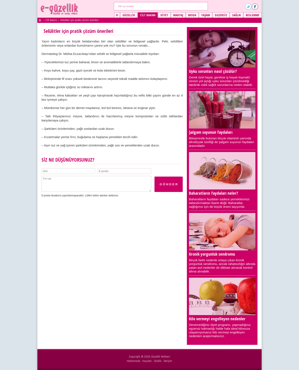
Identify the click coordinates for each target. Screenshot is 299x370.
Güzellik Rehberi (160, 357)
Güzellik (129, 15)
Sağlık (236, 15)
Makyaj (178, 15)
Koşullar (147, 361)
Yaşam (205, 15)
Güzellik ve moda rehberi (59, 9)
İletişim (168, 361)
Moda (192, 15)
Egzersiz (221, 15)
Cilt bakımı (148, 15)
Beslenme (252, 15)
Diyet (164, 15)
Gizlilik (157, 361)
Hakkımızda (133, 361)
